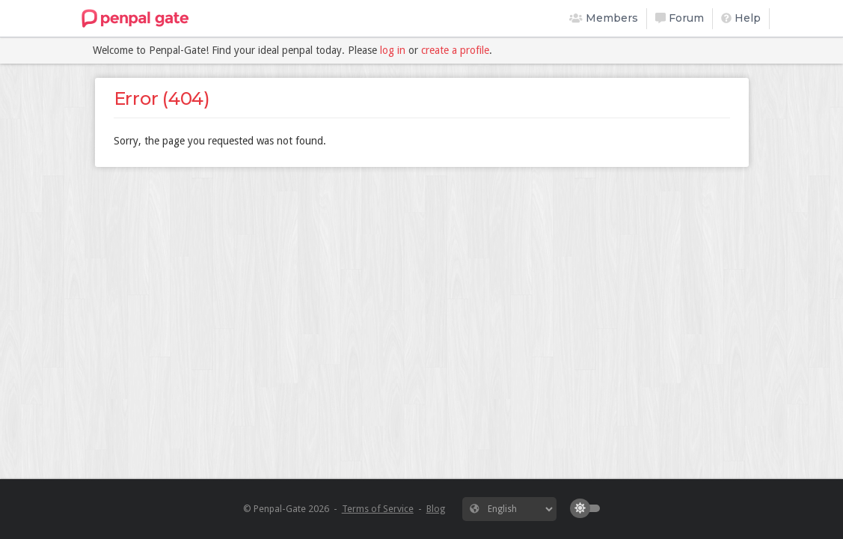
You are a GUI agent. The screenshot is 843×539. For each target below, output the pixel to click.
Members (603, 18)
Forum (679, 18)
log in (392, 50)
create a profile (455, 50)
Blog (435, 508)
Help (741, 18)
